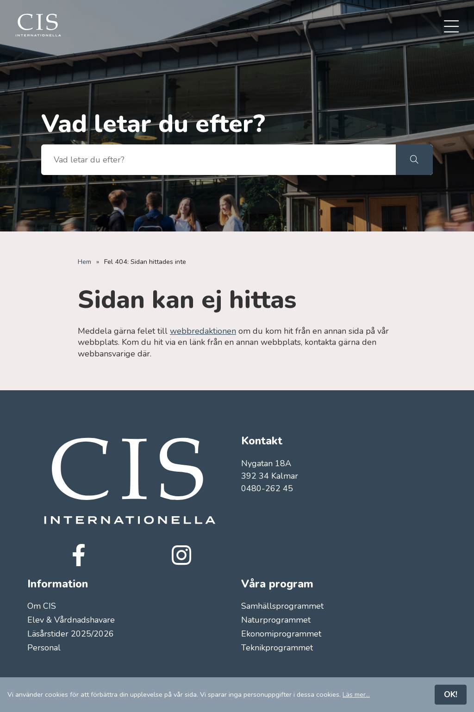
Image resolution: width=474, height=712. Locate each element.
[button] (414, 159)
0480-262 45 (267, 488)
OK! (450, 694)
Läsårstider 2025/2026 (70, 634)
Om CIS (41, 606)
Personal (44, 648)
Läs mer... (356, 694)
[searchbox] (218, 159)
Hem (84, 261)
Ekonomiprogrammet (281, 634)
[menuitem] (451, 27)
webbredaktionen (203, 331)
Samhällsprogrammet (282, 606)
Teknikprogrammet (277, 648)
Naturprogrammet (276, 619)
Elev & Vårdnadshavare (71, 619)
